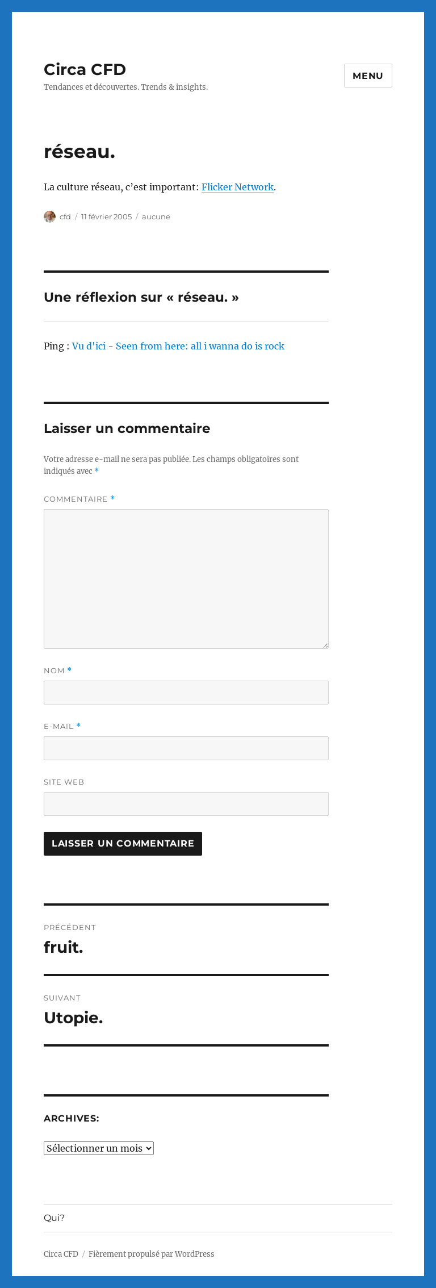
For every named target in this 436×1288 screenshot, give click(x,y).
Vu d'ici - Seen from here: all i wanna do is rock (178, 346)
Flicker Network (238, 187)
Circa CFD (85, 69)
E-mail (62, 726)
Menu (368, 75)
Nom (58, 671)
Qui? (54, 1217)
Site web (64, 781)
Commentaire (79, 499)
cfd (65, 216)
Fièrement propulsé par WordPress (152, 1254)
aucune (156, 216)
